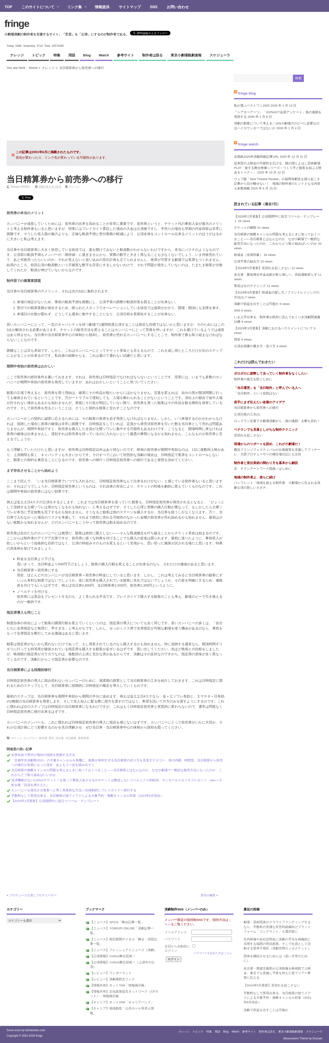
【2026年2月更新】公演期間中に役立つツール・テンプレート (55, 801)
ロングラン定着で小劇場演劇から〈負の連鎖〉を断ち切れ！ (277, 421)
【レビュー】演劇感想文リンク (112, 979)
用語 (71, 55)
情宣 (237, 339)
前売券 (43, 738)
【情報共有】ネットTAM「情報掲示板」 (119, 985)
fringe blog (247, 93)
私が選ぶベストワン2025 (252, 105)
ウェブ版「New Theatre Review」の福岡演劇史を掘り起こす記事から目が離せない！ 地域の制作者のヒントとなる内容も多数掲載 (277, 183)
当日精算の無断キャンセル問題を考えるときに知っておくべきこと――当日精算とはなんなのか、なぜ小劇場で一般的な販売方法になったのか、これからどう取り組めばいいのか (277, 239)
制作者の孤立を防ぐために (253, 379)
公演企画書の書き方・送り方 (255, 346)
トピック (38, 55)
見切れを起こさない (248, 435)
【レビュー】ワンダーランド (111, 973)
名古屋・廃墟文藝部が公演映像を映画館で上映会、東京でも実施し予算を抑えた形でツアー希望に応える (277, 973)
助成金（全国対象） (248, 255)
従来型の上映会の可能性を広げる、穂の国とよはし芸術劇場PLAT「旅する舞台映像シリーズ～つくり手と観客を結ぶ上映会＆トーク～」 (277, 168)
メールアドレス (175, 932)
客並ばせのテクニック (250, 286)
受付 (51, 738)
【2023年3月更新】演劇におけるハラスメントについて (273, 328)
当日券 (60, 738)
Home (33, 68)
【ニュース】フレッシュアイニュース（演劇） (123, 950)
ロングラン (30, 738)
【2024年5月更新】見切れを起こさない (262, 268)
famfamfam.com (35, 1030)
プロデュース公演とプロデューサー (33, 895)
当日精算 (70, 738)
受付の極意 (208, 895)
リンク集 (75, 7)
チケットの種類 (245, 227)
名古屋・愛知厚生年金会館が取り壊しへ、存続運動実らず (275, 274)
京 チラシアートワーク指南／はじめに (263, 468)
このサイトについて (38, 7)
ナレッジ (17, 55)
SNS (153, 7)
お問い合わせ (178, 7)
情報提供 (102, 7)
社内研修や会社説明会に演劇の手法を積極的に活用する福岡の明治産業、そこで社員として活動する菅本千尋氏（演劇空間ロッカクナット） (277, 944)
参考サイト (125, 55)
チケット (16, 738)
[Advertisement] (116, 105)
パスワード (172, 939)
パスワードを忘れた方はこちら (213, 953)
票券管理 (83, 738)
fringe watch (248, 144)
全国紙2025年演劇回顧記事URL (256, 156)
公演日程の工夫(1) (247, 414)
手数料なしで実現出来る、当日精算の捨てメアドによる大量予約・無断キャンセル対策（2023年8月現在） (87, 795)
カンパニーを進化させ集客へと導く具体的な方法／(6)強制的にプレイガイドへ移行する (74, 790)
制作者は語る (152, 55)
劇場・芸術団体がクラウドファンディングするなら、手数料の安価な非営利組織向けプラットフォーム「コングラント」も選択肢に (277, 926)
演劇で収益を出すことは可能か (256, 304)
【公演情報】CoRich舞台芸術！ (112, 956)
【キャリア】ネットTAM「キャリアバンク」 (122, 1002)
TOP (8, 7)
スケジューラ (220, 55)
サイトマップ (130, 7)
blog (87, 55)
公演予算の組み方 (247, 261)
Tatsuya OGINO (20, 186)
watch (104, 55)
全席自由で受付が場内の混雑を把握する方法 (43, 755)
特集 (56, 55)
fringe (16, 23)
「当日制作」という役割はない (256, 393)
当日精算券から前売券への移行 (256, 407)
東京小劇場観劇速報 (186, 55)
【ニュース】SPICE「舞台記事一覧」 (117, 922)
